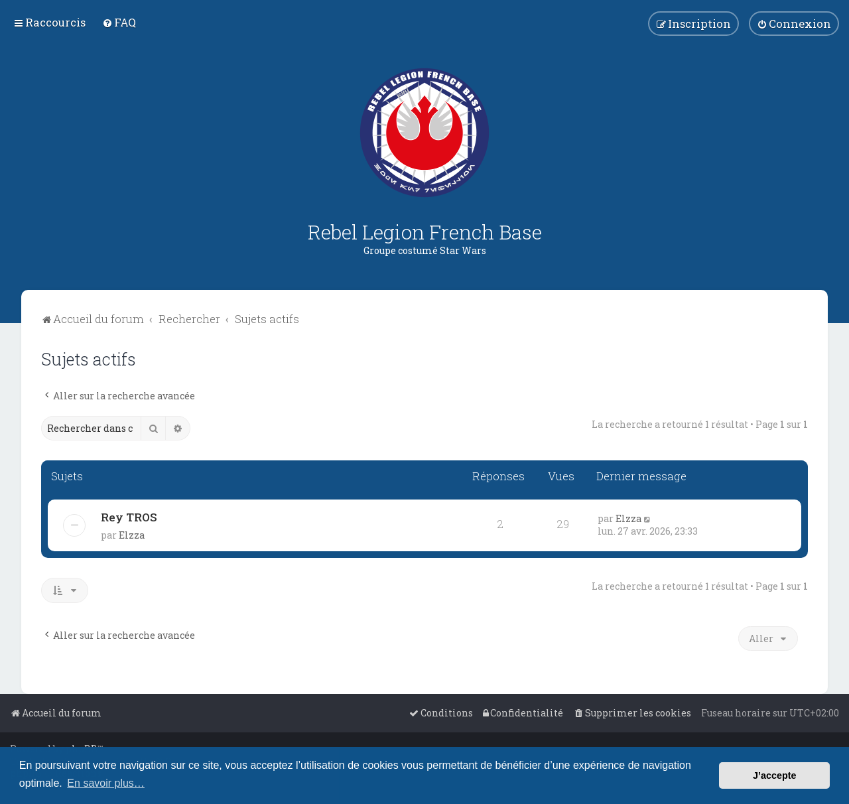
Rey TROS (129, 517)
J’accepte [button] (775, 775)
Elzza (132, 535)
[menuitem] (119, 22)
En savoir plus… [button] (106, 783)
